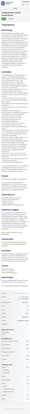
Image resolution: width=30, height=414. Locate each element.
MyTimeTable (22, 179)
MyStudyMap (19, 253)
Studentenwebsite (9, 409)
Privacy (17, 409)
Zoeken (16, 8)
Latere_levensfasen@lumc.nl (9, 272)
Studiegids (25, 2)
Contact (23, 409)
